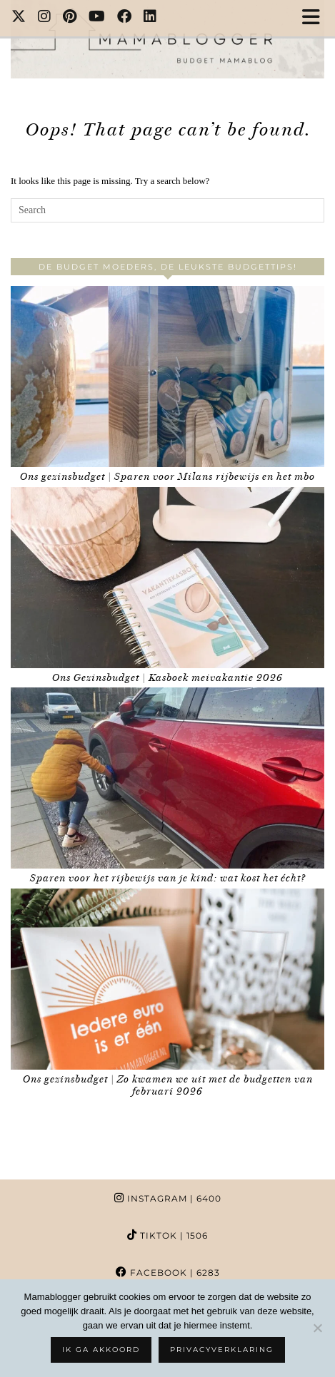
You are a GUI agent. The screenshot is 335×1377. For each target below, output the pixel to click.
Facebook (168, 1272)
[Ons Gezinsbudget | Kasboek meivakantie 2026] (167, 577)
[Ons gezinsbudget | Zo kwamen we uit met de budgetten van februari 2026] (167, 979)
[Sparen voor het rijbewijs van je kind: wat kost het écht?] (167, 778)
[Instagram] (44, 17)
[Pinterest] (70, 17)
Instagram (167, 1198)
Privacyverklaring (222, 1349)
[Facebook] (124, 17)
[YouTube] (97, 17)
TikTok (167, 1235)
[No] (317, 1328)
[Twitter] (18, 17)
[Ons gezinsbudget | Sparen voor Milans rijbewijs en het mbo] (167, 376)
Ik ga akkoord (101, 1349)
